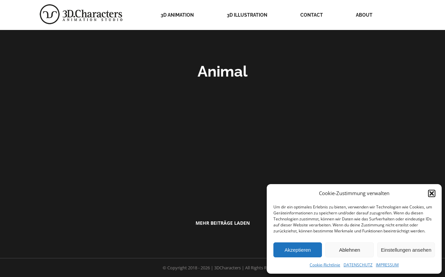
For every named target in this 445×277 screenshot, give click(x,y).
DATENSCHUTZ (358, 265)
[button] (431, 193)
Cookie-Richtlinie (325, 265)
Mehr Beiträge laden (223, 223)
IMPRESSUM (387, 265)
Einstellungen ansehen (406, 250)
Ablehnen (349, 250)
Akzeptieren (297, 250)
